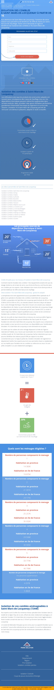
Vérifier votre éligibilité (27, 57)
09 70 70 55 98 (28, 2)
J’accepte (40, 689)
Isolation (15, 191)
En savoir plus (33, 689)
